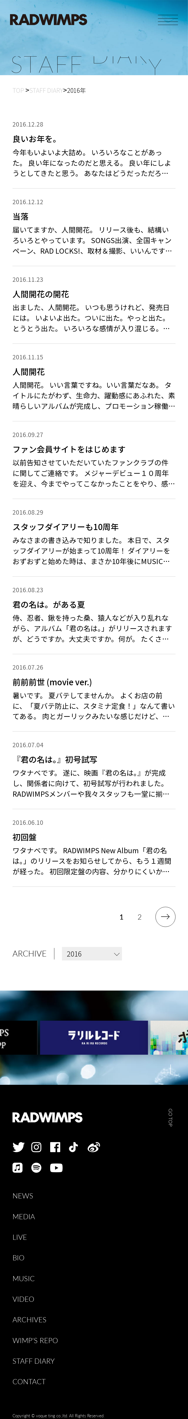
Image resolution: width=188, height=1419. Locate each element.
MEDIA (23, 1216)
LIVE (19, 1237)
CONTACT (29, 1381)
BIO (18, 1258)
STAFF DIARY (33, 1361)
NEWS (22, 1196)
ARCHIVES (29, 1320)
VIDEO (23, 1299)
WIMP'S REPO (35, 1340)
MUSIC (23, 1278)
